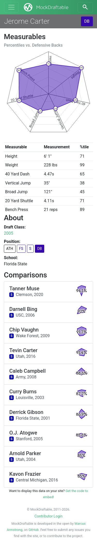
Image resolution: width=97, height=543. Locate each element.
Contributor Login (48, 516)
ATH (9, 249)
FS (21, 249)
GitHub (33, 530)
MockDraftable (46, 7)
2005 (8, 233)
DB (86, 21)
